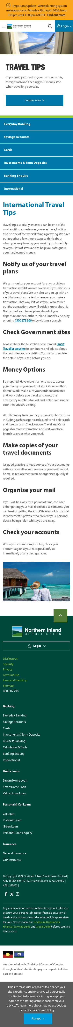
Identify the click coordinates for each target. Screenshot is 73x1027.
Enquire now (33, 100)
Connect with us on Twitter (12, 894)
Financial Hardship (15, 680)
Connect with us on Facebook (6, 894)
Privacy (7, 669)
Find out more (56, 15)
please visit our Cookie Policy (36, 1010)
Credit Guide (43, 926)
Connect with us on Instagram (17, 894)
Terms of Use (11, 675)
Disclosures (10, 658)
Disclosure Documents (46, 922)
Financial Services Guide (16, 926)
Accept (36, 1018)
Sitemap (8, 685)
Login (65, 26)
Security (8, 664)
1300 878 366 (23, 320)
